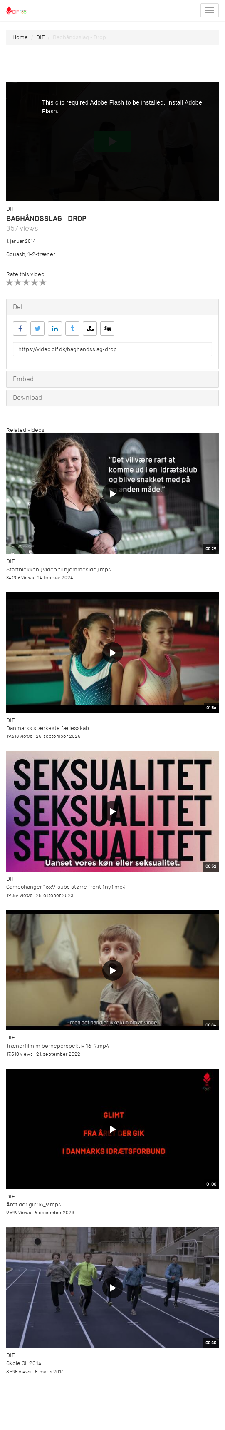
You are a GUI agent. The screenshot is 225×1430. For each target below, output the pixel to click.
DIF (40, 37)
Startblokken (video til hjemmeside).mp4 (58, 569)
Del (17, 306)
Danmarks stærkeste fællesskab (47, 728)
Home (20, 37)
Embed (23, 379)
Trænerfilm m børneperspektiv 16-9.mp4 (57, 1046)
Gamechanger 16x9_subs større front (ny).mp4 (66, 887)
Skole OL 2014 (23, 1363)
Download (27, 397)
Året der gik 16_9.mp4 (33, 1204)
